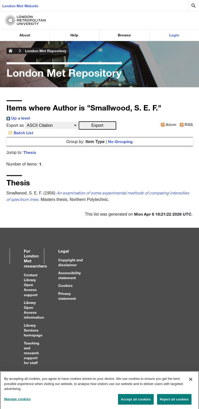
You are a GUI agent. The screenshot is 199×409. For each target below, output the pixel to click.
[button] (97, 125)
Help (74, 35)
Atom (167, 124)
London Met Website (20, 6)
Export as (15, 125)
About (24, 35)
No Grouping (120, 141)
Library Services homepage (33, 330)
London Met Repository (45, 51)
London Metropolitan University (10, 51)
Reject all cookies (174, 402)
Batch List (19, 132)
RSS (185, 124)
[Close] (190, 382)
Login (174, 35)
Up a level (18, 117)
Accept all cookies (136, 402)
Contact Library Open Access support (31, 285)
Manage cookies (17, 401)
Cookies (65, 285)
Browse (124, 35)
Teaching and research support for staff (31, 353)
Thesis (29, 152)
